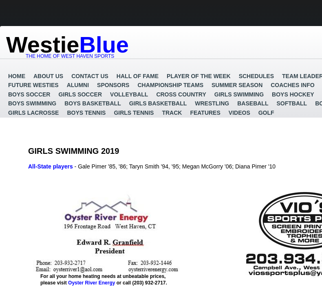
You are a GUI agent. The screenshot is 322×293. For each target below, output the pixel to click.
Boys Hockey (293, 94)
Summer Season (237, 85)
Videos (239, 112)
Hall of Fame (138, 76)
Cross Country (181, 94)
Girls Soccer (80, 94)
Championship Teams (170, 85)
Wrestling (212, 103)
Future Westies (33, 85)
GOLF (266, 112)
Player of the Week (199, 76)
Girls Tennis (134, 112)
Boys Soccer (29, 94)
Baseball (252, 103)
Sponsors (113, 85)
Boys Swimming (32, 103)
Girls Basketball (158, 103)
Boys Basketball (92, 103)
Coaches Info (292, 85)
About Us (48, 76)
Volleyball (129, 94)
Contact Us (89, 76)
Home (16, 76)
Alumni (78, 85)
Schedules (256, 76)
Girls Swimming (239, 94)
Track (172, 112)
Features (205, 112)
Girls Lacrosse (33, 112)
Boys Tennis (86, 112)
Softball (291, 103)
